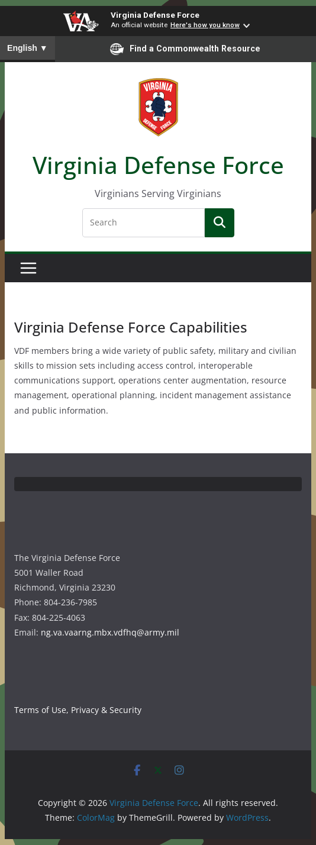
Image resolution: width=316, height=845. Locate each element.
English (27, 48)
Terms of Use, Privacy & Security (77, 709)
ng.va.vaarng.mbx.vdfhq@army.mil (110, 632)
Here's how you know (205, 25)
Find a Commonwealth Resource (185, 49)
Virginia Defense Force (155, 15)
